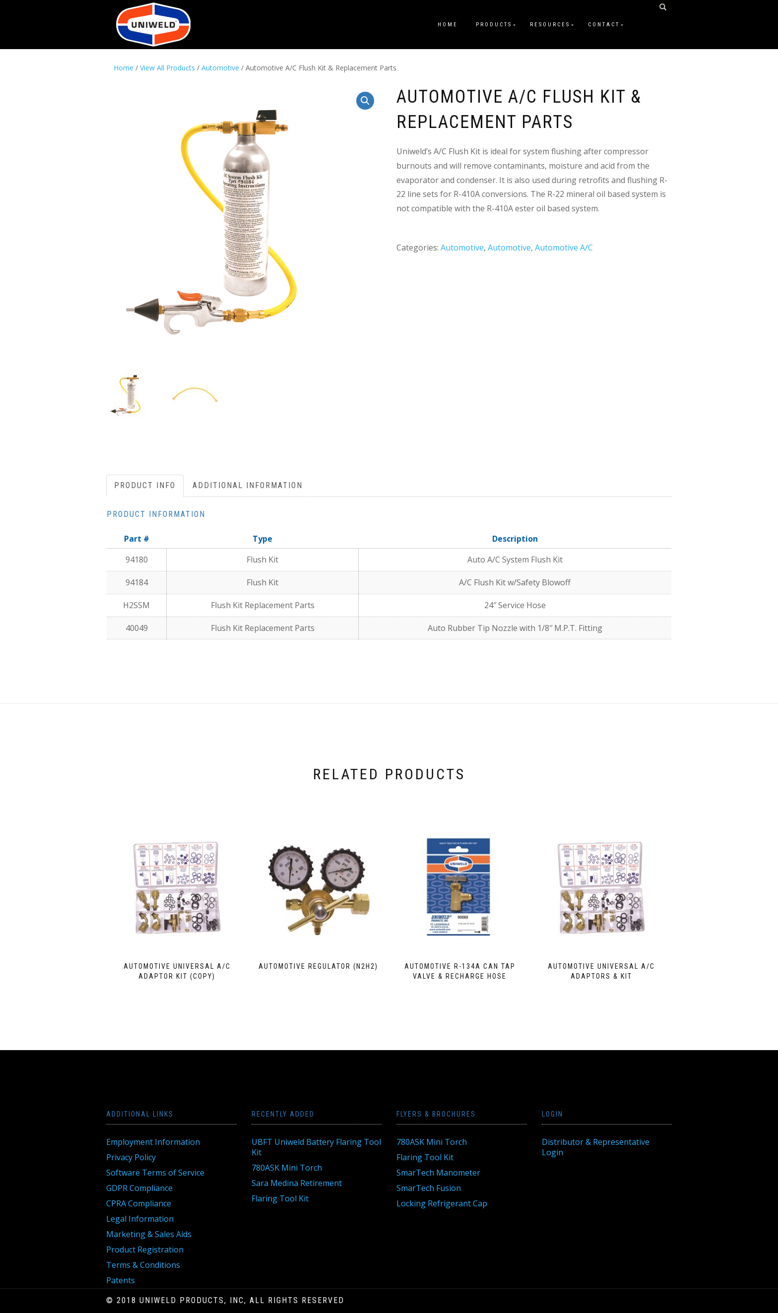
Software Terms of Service (155, 1172)
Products (494, 24)
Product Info (145, 485)
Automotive (220, 67)
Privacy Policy (131, 1157)
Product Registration (145, 1249)
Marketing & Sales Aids (149, 1234)
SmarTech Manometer (438, 1172)
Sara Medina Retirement (297, 1183)
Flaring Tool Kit (280, 1198)
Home (448, 24)
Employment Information (153, 1141)
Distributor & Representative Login (595, 1147)
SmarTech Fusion (428, 1188)
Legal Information (140, 1218)
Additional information (248, 485)
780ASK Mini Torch (287, 1167)
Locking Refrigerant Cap (441, 1203)
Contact (604, 24)
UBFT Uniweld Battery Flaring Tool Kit (316, 1147)
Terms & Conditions (143, 1264)
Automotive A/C (564, 247)
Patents (120, 1280)
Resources (550, 24)
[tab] (145, 486)
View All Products (167, 67)
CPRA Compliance (138, 1203)
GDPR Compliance (139, 1188)
